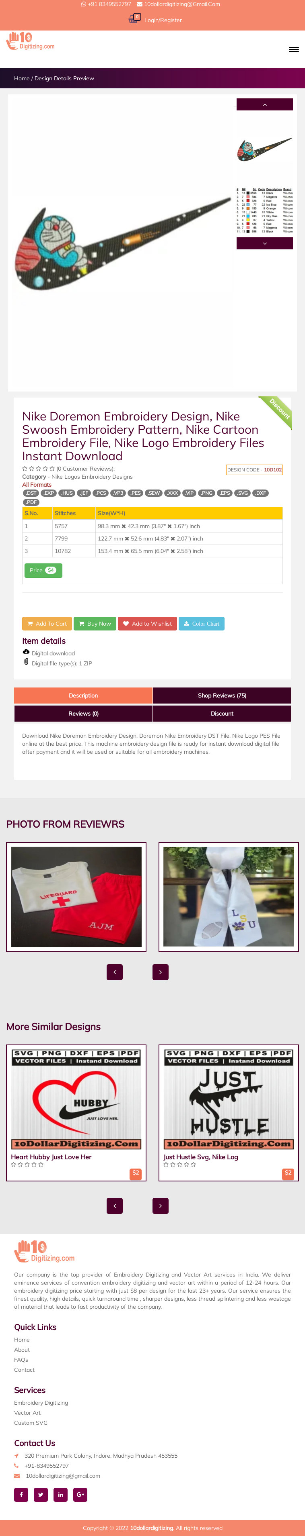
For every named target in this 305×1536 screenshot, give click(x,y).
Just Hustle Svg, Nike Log (200, 1157)
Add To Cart (47, 623)
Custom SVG (30, 1422)
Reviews (83, 713)
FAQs (21, 1359)
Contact (24, 1369)
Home (22, 78)
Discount (222, 713)
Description (83, 695)
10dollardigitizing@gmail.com (178, 4)
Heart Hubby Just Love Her (51, 1157)
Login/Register (163, 20)
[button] (294, 49)
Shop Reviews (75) (222, 695)
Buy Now (95, 623)
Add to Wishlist (147, 623)
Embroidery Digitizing (41, 1402)
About (22, 1349)
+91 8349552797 (106, 4)
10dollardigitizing (151, 1528)
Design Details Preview (64, 78)
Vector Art (27, 1412)
